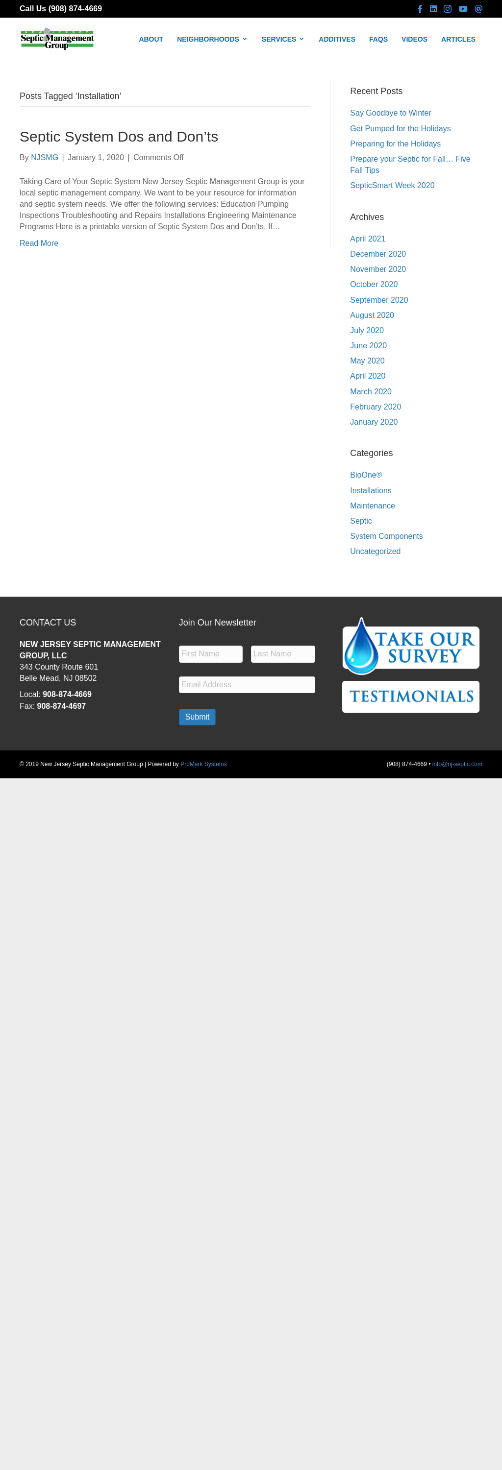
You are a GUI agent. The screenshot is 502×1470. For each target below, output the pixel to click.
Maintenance (372, 506)
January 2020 (374, 422)
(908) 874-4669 (75, 8)
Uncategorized (375, 551)
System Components (386, 536)
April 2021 (367, 239)
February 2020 (375, 407)
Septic (361, 521)
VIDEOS (414, 39)
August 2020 (372, 315)
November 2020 (378, 269)
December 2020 (378, 254)
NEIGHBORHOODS (212, 39)
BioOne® (366, 475)
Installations (371, 490)
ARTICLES (458, 39)
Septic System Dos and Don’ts (119, 136)
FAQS (378, 39)
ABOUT (151, 39)
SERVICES (283, 39)
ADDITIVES (337, 39)
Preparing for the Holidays (395, 144)
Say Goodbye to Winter (390, 113)
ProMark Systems (203, 764)
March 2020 (371, 391)
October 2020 (374, 284)
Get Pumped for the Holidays (400, 128)
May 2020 (367, 361)
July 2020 (367, 330)
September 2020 (379, 300)
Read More (39, 243)
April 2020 (367, 376)
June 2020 (368, 345)
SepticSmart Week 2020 (392, 185)
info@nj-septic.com (457, 764)
